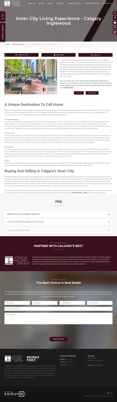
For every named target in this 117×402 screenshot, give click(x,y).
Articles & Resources (18, 44)
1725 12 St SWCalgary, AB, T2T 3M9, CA (95, 363)
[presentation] (58, 330)
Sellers (50, 3)
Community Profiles (91, 3)
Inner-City (60, 3)
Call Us (95, 55)
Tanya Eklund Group (95, 396)
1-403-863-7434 (68, 87)
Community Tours (74, 3)
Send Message (58, 339)
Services (59, 55)
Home (7, 44)
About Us (31, 3)
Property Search (3, 32)
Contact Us (107, 3)
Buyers (41, 3)
